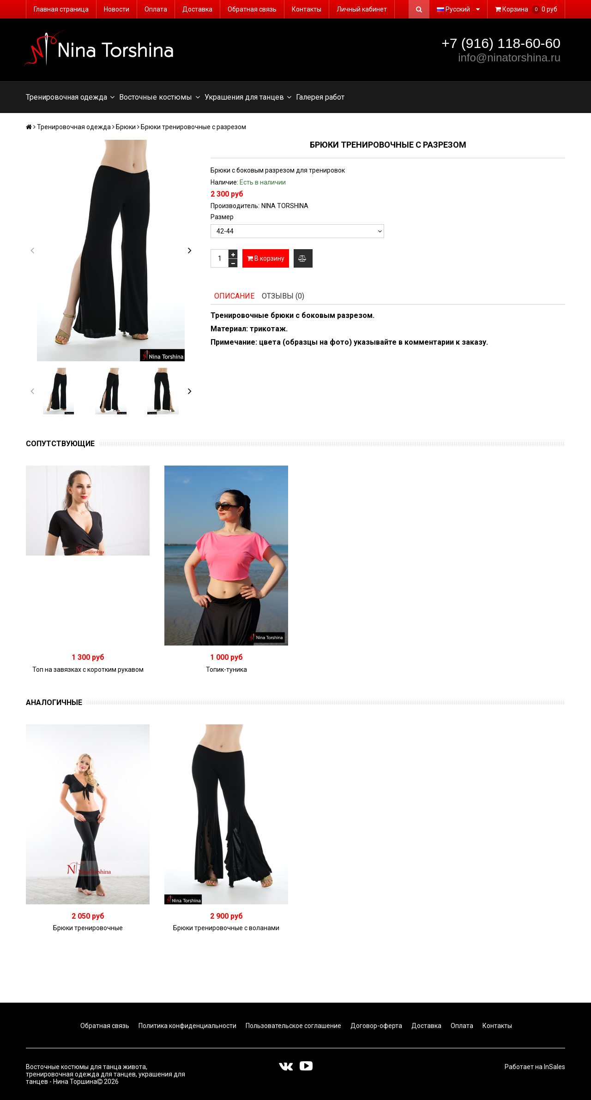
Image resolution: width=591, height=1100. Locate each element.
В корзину (265, 258)
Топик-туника (226, 669)
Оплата (156, 9)
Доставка (197, 9)
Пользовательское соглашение (292, 1025)
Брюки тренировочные (88, 928)
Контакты (306, 9)
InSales (554, 1066)
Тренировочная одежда (70, 97)
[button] (189, 250)
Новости (116, 9)
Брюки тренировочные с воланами (226, 928)
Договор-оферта (375, 1025)
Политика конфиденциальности (186, 1025)
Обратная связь (252, 9)
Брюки (126, 127)
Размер (222, 217)
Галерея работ (320, 97)
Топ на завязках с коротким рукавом (88, 669)
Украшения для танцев (248, 97)
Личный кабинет (362, 9)
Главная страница (61, 9)
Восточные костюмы (159, 97)
